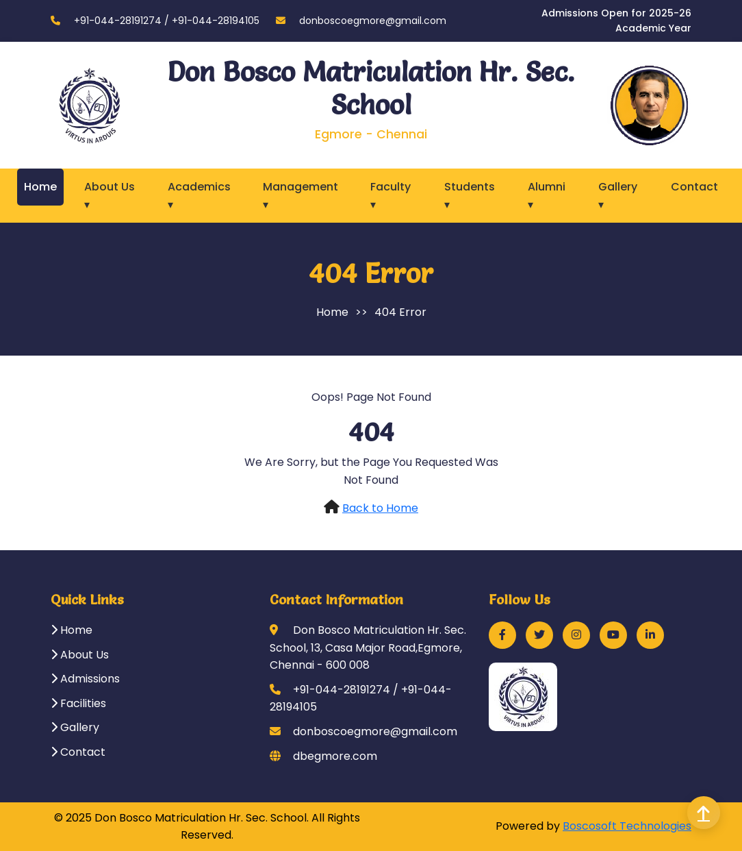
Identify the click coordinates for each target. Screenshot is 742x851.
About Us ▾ (109, 195)
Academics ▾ (199, 195)
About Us (80, 655)
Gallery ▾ (617, 195)
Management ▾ (300, 195)
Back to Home (380, 508)
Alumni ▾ (546, 195)
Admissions (85, 679)
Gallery (75, 727)
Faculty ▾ (390, 195)
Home (40, 187)
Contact (694, 187)
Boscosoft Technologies (627, 826)
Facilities (78, 703)
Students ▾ (469, 195)
